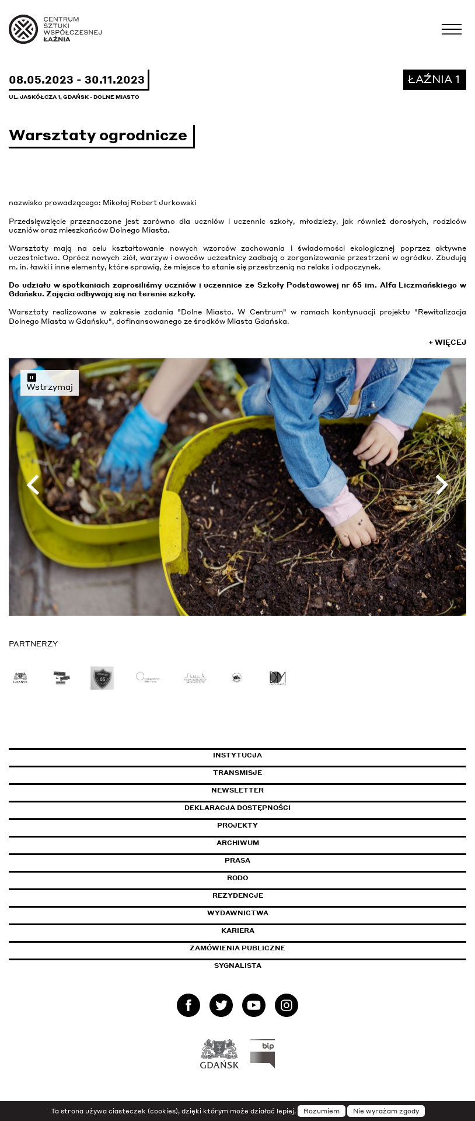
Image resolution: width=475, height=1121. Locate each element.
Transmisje (287, 773)
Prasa (237, 860)
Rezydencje (237, 895)
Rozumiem (321, 1111)
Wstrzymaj (49, 382)
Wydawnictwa (237, 913)
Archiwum (237, 843)
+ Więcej (447, 342)
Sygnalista (237, 965)
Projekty (237, 825)
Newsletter (237, 790)
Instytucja (237, 755)
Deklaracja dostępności (237, 808)
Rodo (237, 878)
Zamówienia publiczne (264, 948)
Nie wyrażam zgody (386, 1111)
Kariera (237, 930)
